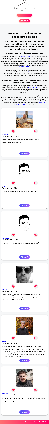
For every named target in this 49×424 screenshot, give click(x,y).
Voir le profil (24, 153)
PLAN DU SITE (35, 422)
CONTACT (44, 422)
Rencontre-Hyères (26, 56)
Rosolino (5, 134)
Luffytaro (5, 393)
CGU (28, 422)
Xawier (4, 341)
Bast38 (4, 290)
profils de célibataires (35, 87)
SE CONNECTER (24, 20)
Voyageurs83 (6, 238)
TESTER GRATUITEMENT (24, 15)
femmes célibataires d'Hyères (28, 72)
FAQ (24, 422)
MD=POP (5, 186)
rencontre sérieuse (24, 67)
